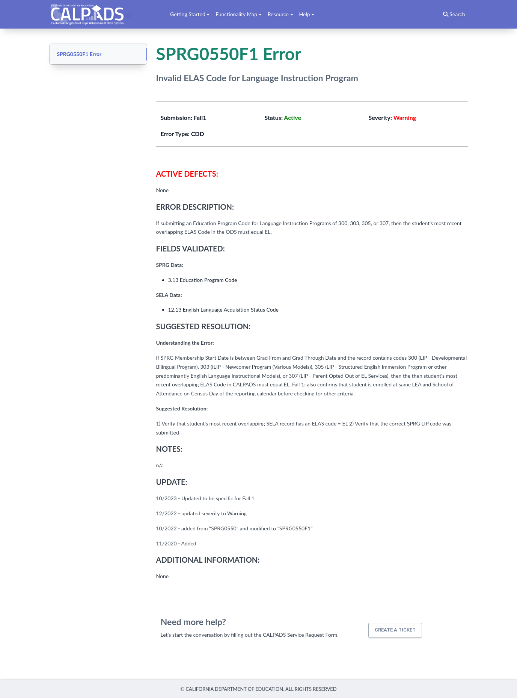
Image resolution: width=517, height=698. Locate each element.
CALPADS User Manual (93, 14)
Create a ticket (395, 630)
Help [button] (304, 14)
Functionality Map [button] (236, 14)
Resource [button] (278, 14)
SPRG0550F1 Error (79, 54)
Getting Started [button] (187, 14)
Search (454, 14)
